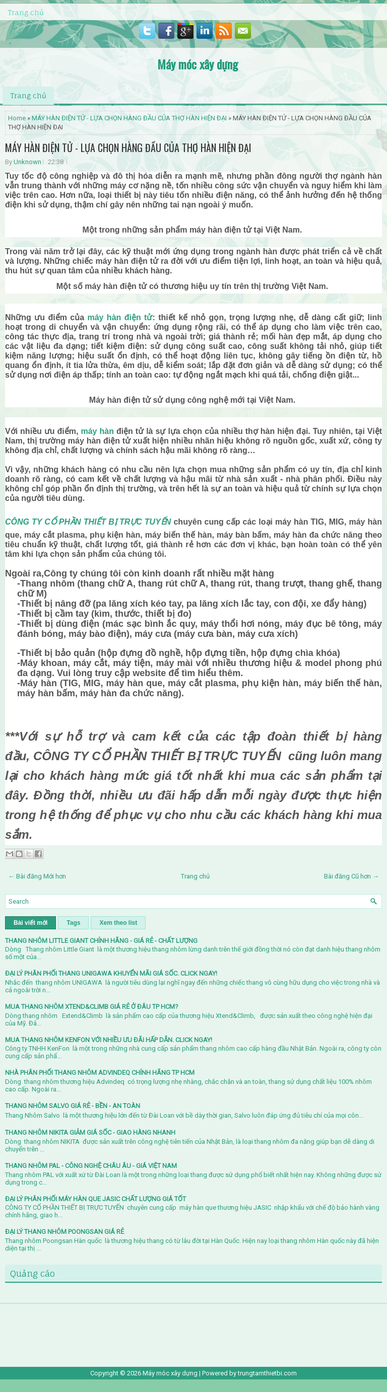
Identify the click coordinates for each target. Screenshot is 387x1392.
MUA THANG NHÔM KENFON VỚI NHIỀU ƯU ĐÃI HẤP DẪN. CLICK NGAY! (108, 1040)
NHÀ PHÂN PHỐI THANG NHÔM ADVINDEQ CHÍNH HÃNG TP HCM (100, 1072)
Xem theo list (118, 922)
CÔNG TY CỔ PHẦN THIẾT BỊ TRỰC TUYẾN (88, 522)
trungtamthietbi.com (267, 1373)
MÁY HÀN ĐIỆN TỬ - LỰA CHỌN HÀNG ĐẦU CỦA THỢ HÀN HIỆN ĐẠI (129, 118)
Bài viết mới (30, 922)
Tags (73, 922)
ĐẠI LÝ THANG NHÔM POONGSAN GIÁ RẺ (64, 1231)
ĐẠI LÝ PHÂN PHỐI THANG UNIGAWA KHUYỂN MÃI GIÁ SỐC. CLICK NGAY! (111, 973)
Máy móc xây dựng (197, 64)
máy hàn (97, 431)
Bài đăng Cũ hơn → (351, 876)
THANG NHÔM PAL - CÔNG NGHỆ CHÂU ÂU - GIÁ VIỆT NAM (91, 1165)
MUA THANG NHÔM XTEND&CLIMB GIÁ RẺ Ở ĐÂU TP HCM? (91, 1006)
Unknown (27, 162)
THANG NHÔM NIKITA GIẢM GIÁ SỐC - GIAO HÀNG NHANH (90, 1132)
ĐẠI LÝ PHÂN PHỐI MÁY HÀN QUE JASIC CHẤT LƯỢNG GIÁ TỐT (95, 1199)
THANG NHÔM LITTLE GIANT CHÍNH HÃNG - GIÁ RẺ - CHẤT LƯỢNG (101, 940)
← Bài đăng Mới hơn (37, 876)
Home (17, 118)
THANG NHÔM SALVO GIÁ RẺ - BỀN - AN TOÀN (72, 1106)
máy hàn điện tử (119, 317)
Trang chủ (26, 12)
